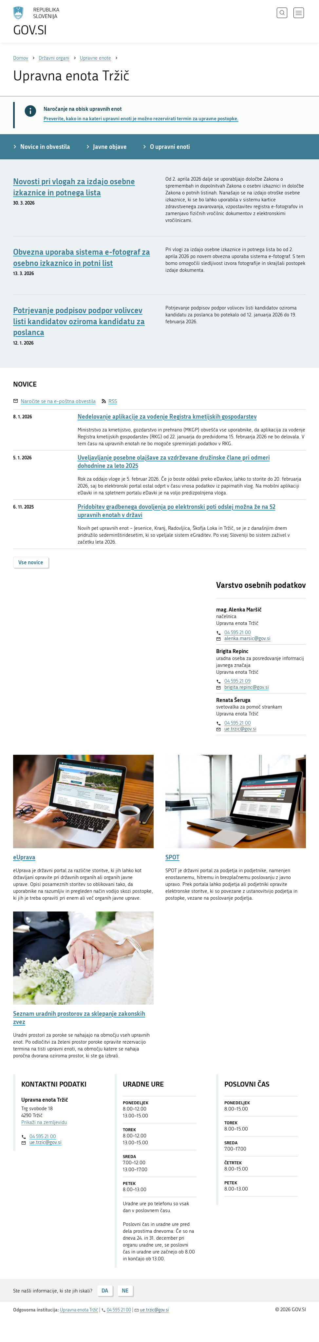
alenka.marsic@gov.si (247, 638)
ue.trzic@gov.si (240, 729)
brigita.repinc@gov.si (246, 687)
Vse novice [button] (30, 562)
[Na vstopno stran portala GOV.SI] (46, 21)
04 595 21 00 (237, 632)
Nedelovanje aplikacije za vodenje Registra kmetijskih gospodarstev (167, 416)
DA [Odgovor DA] (105, 1290)
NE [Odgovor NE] (125, 1290)
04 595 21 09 (237, 681)
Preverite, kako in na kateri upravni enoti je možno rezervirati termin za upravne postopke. (141, 118)
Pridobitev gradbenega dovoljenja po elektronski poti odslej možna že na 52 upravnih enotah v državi (176, 511)
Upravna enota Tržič (79, 1310)
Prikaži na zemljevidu (44, 1122)
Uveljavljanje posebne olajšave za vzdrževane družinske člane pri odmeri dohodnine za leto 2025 (174, 461)
